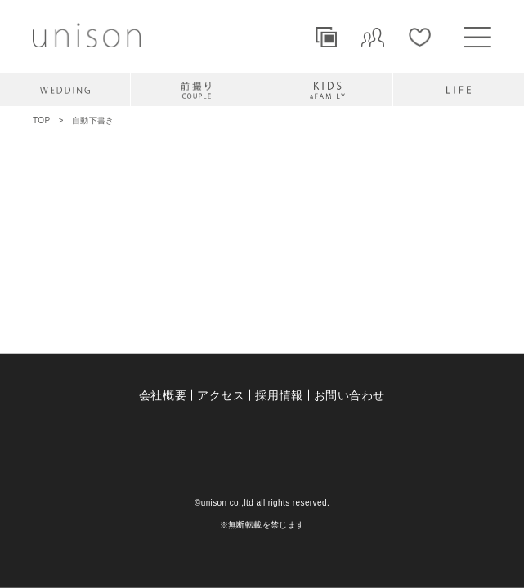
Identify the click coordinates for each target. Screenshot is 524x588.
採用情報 (278, 395)
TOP (42, 120)
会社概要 (162, 395)
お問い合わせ (349, 395)
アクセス (220, 395)
